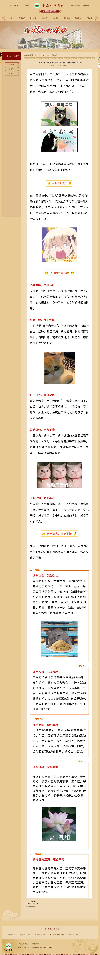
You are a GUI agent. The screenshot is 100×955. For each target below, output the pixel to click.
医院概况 (22, 18)
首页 (10, 18)
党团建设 (89, 18)
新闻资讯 (11, 69)
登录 (29, 907)
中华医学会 (11, 935)
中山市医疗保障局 (40, 935)
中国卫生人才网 (73, 935)
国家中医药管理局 (25, 935)
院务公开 (33, 18)
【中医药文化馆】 (13, 5)
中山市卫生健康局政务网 (57, 935)
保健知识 (11, 64)
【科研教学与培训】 (75, 5)
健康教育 (55, 18)
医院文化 (67, 18)
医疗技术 (11, 73)
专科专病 (37, 55)
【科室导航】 (26, 5)
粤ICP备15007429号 (51, 947)
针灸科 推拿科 (46, 55)
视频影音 (78, 18)
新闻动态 (44, 18)
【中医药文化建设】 (87, 5)
